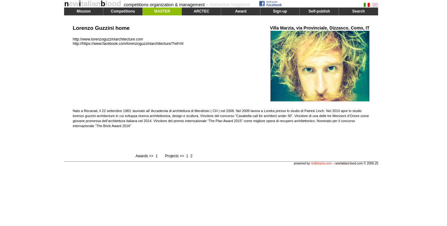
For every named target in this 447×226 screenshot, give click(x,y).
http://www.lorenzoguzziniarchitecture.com (108, 39)
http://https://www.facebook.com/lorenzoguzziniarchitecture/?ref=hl (128, 43)
